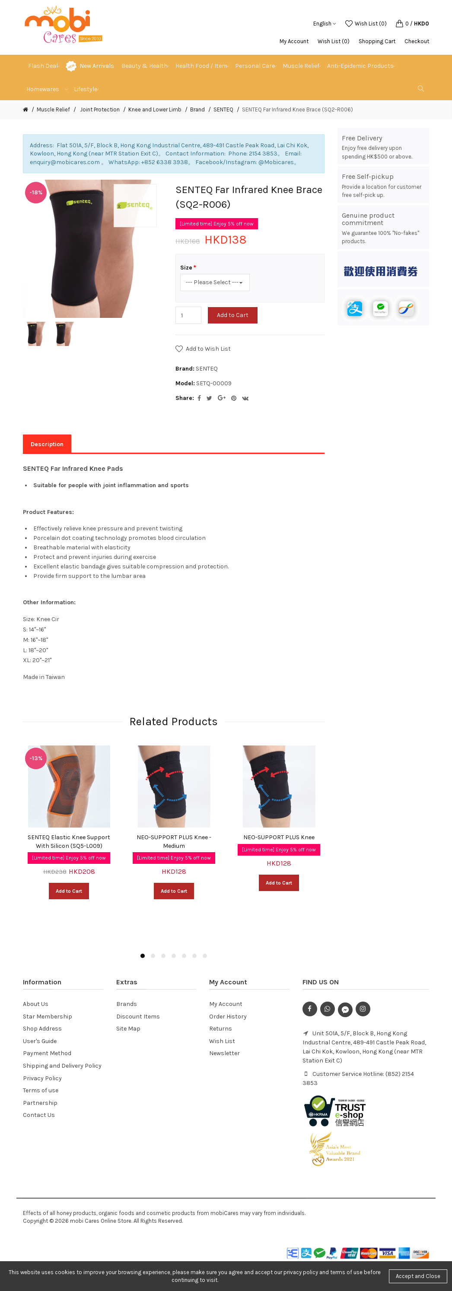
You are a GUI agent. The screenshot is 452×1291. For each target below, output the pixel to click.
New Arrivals (97, 66)
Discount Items (138, 1016)
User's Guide (40, 1041)
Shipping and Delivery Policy (62, 1065)
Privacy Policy (42, 1078)
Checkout (416, 41)
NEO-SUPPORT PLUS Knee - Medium (174, 842)
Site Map (128, 1028)
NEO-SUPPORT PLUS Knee (279, 837)
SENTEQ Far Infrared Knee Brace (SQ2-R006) (297, 109)
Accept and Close (418, 1276)
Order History (228, 1016)
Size (186, 267)
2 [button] (153, 956)
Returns (220, 1028)
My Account (294, 41)
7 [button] (205, 956)
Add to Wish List (208, 348)
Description (47, 444)
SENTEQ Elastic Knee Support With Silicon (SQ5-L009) (69, 842)
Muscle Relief (53, 109)
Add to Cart (232, 315)
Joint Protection (99, 109)
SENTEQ (223, 109)
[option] (35, 334)
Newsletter (224, 1053)
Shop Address (42, 1028)
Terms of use (40, 1090)
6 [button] (194, 956)
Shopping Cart (377, 41)
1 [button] (142, 956)
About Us (35, 1004)
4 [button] (174, 956)
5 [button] (184, 956)
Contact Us (39, 1115)
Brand (197, 109)
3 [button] (163, 956)
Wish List (222, 1041)
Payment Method (47, 1053)
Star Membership (47, 1016)
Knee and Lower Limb (154, 109)
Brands (126, 1004)
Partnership (40, 1103)
